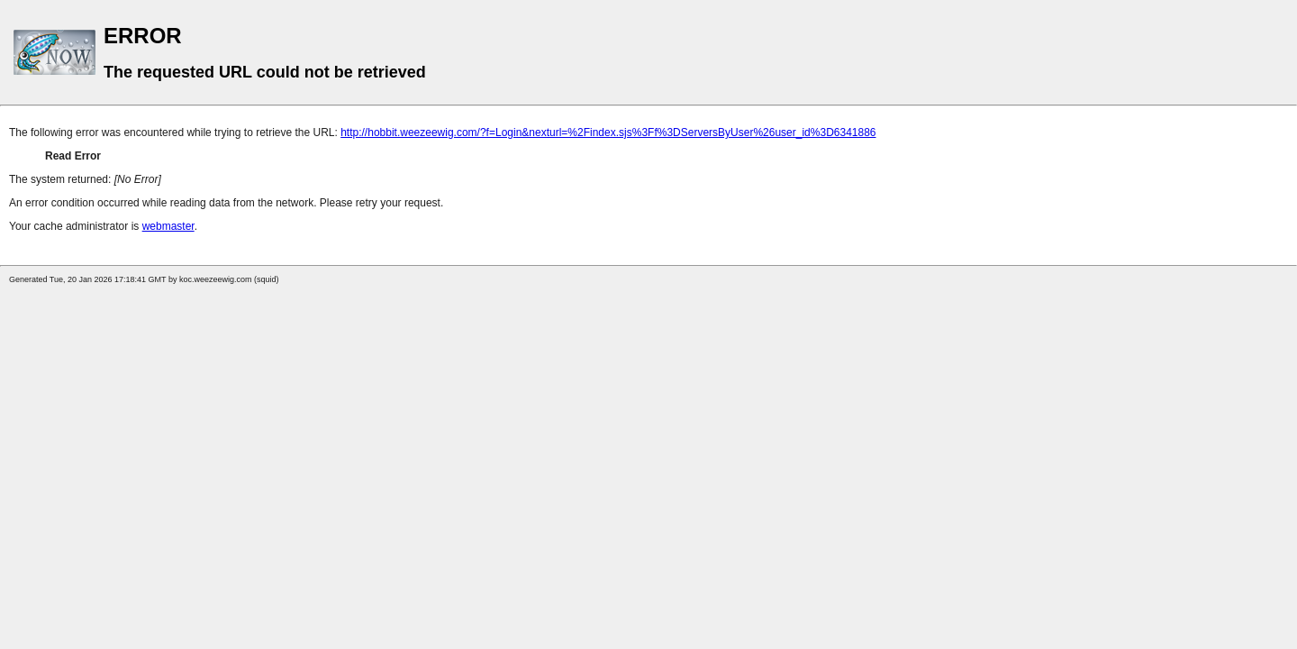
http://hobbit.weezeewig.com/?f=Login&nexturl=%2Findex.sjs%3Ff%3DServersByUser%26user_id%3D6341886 (607, 132)
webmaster (168, 226)
